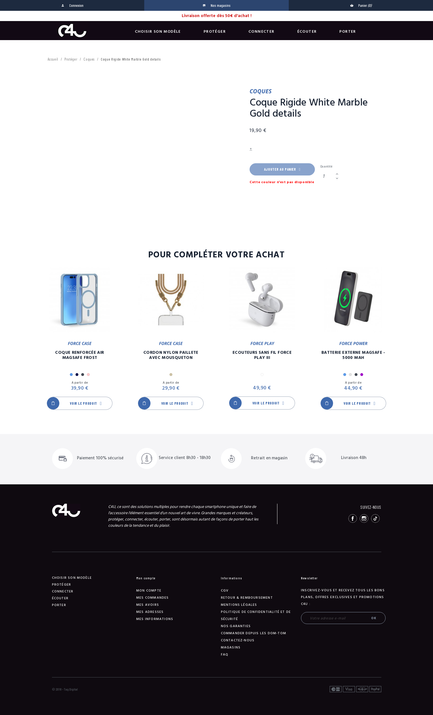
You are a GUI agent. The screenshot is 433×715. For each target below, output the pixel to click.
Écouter (307, 31)
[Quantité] (327, 176)
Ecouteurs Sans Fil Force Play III (262, 355)
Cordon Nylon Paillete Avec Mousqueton (170, 355)
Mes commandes (152, 597)
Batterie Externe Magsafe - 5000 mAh (353, 355)
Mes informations (154, 619)
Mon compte (148, 590)
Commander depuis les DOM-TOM (253, 633)
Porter (347, 31)
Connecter (261, 31)
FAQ (225, 654)
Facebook (353, 518)
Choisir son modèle (158, 31)
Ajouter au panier (282, 169)
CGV (225, 590)
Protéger (215, 31)
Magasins (231, 647)
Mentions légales (239, 604)
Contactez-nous (238, 640)
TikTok (375, 518)
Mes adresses (150, 611)
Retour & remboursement (247, 597)
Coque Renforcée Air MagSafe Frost (79, 355)
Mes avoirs (147, 604)
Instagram (364, 518)
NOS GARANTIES (236, 626)
